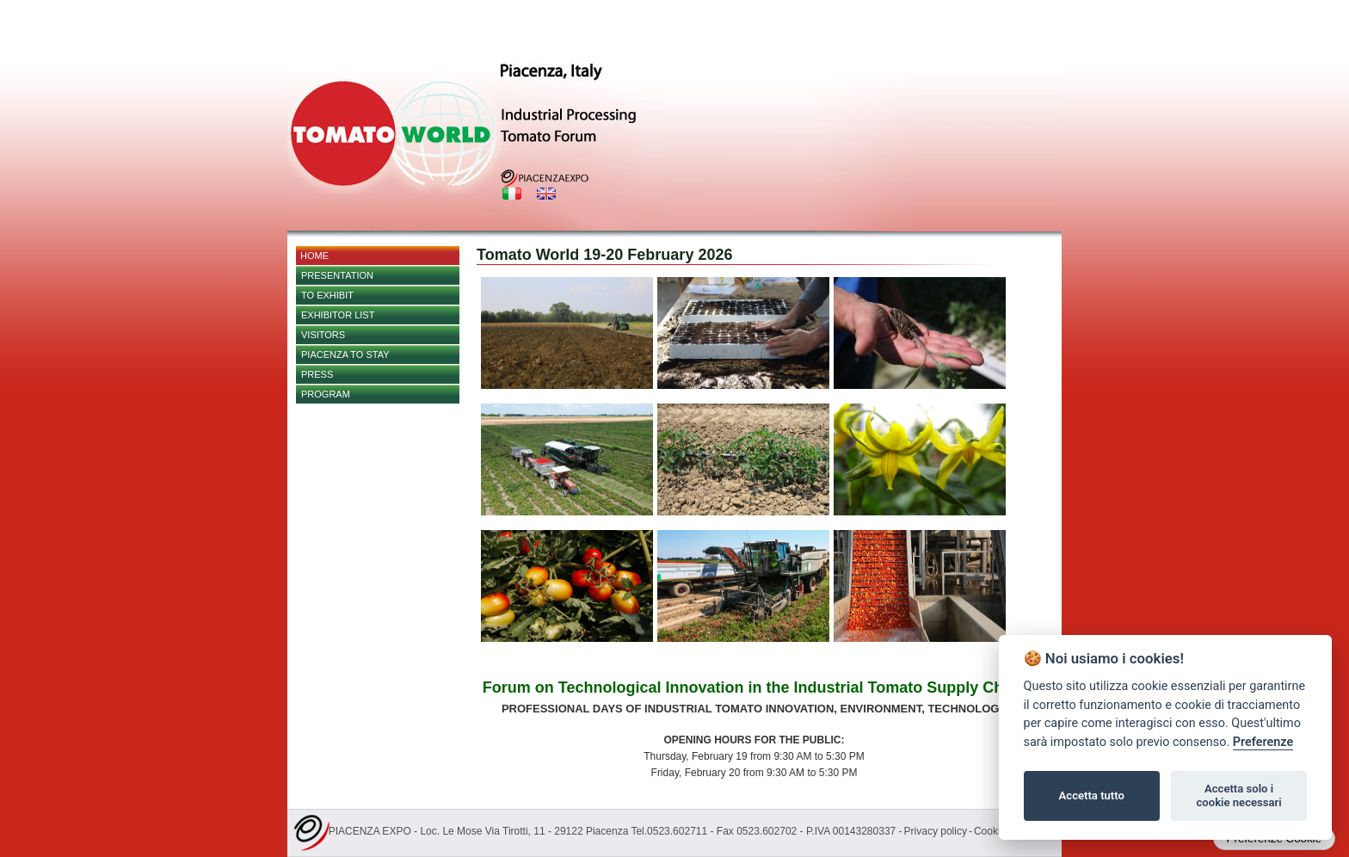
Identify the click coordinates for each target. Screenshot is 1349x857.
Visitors (323, 335)
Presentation (337, 275)
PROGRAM (325, 394)
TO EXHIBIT (327, 295)
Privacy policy (935, 831)
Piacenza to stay (345, 354)
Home (314, 255)
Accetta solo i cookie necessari (1238, 795)
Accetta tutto (1091, 795)
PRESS (317, 374)
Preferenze (1263, 742)
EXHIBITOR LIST (337, 315)
